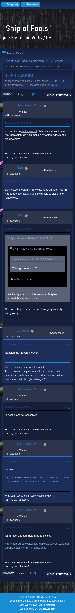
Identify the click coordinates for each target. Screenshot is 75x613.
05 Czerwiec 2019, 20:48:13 (18, 407)
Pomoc (22, 597)
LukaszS (23, 330)
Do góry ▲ (51, 597)
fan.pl (30, 193)
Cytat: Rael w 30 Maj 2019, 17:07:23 (32, 248)
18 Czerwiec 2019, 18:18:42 (18, 527)
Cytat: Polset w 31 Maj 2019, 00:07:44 (31, 238)
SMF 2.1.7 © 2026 (28, 605)
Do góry (8, 573)
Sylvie (38, 66)
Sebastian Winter (29, 105)
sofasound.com (23, 279)
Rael (20, 168)
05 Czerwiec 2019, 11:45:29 (18, 229)
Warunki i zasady (36, 597)
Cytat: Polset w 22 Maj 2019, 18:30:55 (36, 259)
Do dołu (8, 94)
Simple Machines (47, 605)
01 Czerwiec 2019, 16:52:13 (18, 123)
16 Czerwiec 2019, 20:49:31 (18, 461)
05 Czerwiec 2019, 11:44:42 (18, 181)
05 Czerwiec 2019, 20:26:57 (18, 344)
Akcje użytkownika (58, 95)
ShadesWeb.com (47, 609)
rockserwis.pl (29, 131)
